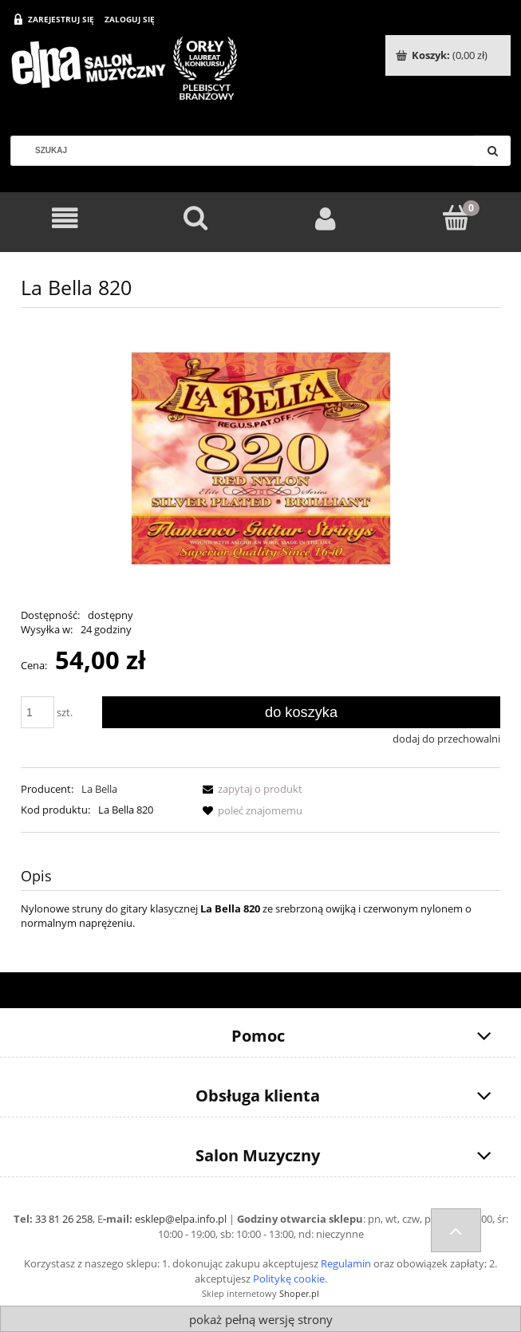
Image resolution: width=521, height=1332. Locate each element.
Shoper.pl (299, 1293)
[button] (249, 789)
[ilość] (37, 712)
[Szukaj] (492, 151)
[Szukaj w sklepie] (248, 150)
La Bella (99, 789)
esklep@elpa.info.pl (181, 1219)
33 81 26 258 (64, 1219)
